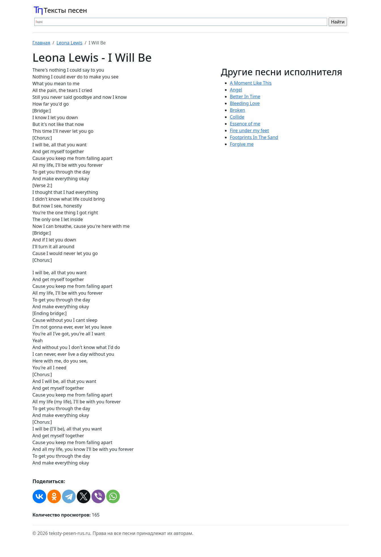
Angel (236, 90)
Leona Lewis (69, 43)
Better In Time (245, 96)
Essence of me (245, 124)
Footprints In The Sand (254, 137)
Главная (41, 43)
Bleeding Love (245, 103)
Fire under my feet (249, 130)
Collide (237, 117)
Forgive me (242, 144)
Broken (237, 110)
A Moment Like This (251, 83)
